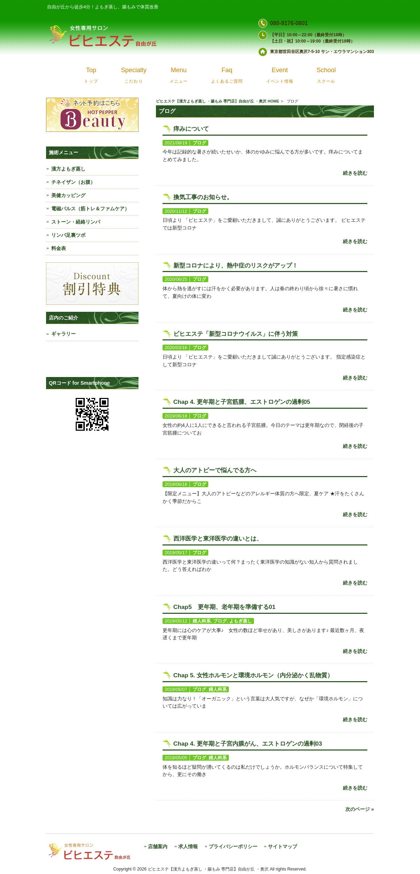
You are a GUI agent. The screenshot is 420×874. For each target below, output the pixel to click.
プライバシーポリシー (233, 846)
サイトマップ (282, 846)
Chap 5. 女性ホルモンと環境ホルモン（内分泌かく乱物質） (253, 675)
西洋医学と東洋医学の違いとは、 (217, 538)
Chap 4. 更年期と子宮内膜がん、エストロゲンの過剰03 (247, 743)
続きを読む (355, 173)
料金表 (58, 248)
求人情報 (188, 846)
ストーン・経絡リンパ (75, 222)
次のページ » (359, 809)
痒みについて (191, 128)
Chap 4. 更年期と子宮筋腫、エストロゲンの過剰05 (241, 401)
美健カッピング (68, 195)
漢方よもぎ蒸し (68, 169)
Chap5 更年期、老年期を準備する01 (224, 606)
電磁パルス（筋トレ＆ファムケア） (90, 208)
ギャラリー (63, 334)
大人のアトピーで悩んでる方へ (214, 470)
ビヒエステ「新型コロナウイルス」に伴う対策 (235, 333)
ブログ (199, 142)
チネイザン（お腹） (73, 182)
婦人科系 (202, 621)
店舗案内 (157, 846)
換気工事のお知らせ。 (203, 197)
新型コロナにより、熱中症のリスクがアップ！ (235, 265)
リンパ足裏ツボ (68, 235)
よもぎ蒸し (240, 621)
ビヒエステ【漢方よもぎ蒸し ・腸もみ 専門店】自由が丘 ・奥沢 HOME (217, 101)
